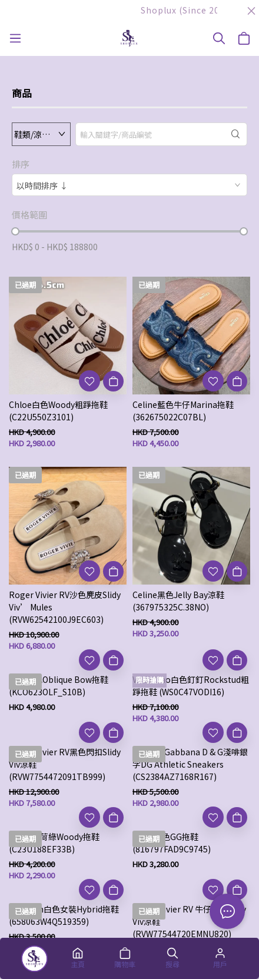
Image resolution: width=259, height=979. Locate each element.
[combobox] (129, 185)
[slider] (15, 231)
